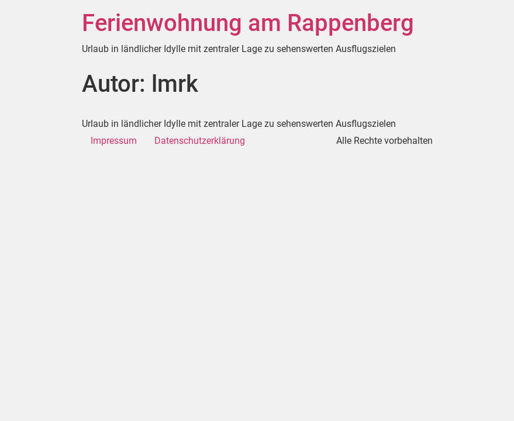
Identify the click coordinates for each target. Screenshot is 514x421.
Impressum (114, 140)
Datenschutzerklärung (199, 140)
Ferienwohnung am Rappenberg (248, 23)
